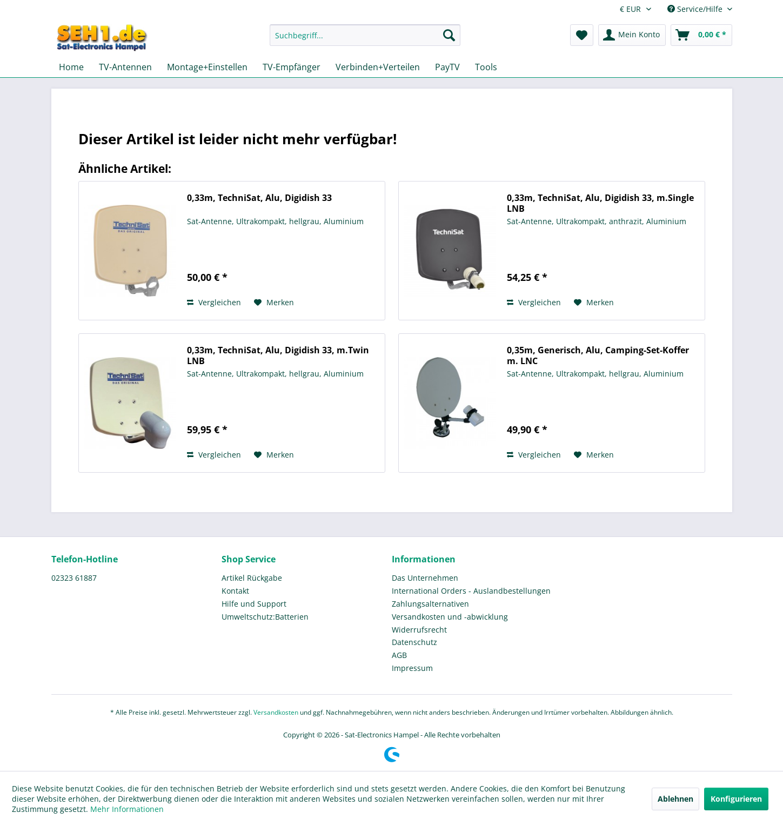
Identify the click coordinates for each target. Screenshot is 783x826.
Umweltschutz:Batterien (265, 617)
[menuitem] (365, 40)
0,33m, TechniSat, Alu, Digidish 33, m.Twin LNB (278, 355)
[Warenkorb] (701, 35)
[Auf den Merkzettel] (274, 302)
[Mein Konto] (632, 35)
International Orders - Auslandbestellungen (471, 591)
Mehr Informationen (127, 809)
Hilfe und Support (254, 604)
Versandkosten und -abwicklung (450, 617)
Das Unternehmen (425, 578)
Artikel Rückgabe (252, 578)
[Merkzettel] (581, 35)
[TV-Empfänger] (291, 67)
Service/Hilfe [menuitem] (696, 9)
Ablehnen (675, 799)
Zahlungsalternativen (430, 604)
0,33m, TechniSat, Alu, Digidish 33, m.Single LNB (600, 203)
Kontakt (235, 591)
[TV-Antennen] (125, 67)
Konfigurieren (736, 799)
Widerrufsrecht (419, 629)
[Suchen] (449, 35)
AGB (399, 655)
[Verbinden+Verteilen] (377, 67)
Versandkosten (275, 712)
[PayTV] (447, 67)
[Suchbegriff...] (365, 35)
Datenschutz (414, 642)
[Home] (71, 67)
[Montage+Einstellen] (207, 67)
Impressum (412, 668)
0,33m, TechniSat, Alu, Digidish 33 (259, 198)
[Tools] (486, 67)
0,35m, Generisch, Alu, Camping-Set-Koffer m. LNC (598, 355)
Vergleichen (214, 302)
